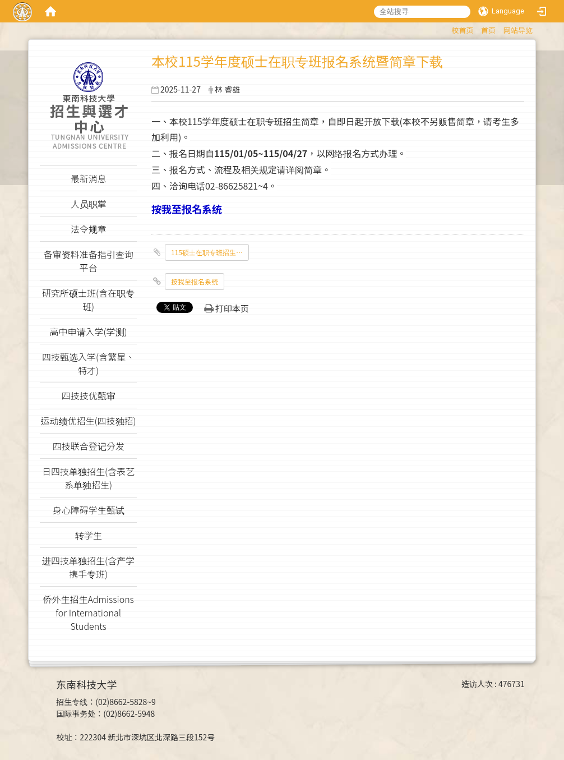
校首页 (462, 30)
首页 (488, 30)
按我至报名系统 (194, 281)
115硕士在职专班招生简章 (210, 252)
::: (446, 28)
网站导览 (518, 30)
